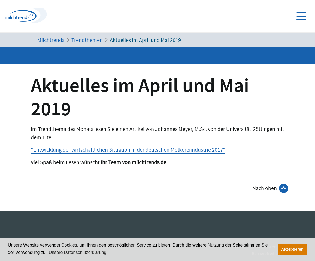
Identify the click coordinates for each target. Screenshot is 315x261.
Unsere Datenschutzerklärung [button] (78, 252)
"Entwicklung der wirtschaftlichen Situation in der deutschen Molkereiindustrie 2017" (128, 149)
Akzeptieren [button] (292, 249)
